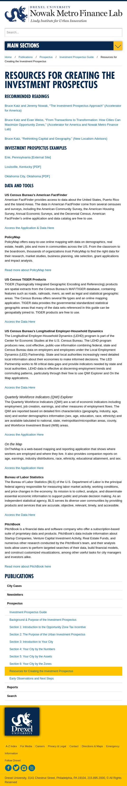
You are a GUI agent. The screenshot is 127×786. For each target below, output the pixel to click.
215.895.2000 (96, 778)
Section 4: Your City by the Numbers (32, 649)
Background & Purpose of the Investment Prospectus (42, 619)
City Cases (14, 586)
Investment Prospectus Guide (76, 57)
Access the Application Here (24, 434)
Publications (26, 57)
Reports (12, 687)
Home (8, 57)
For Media (26, 746)
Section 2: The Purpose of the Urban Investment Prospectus (47, 634)
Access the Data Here (20, 321)
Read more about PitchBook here (28, 566)
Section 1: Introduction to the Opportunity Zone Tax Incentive (47, 627)
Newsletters (15, 594)
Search (12, 696)
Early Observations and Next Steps (31, 678)
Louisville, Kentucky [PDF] (23, 167)
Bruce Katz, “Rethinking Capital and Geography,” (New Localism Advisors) (56, 138)
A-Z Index (11, 746)
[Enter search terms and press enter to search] (63, 32)
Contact (73, 746)
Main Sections (23, 45)
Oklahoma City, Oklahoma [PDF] (27, 176)
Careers (40, 746)
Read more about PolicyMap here (28, 270)
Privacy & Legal (57, 746)
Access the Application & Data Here (29, 228)
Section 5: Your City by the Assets (30, 656)
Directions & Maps (92, 746)
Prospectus (46, 57)
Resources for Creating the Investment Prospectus (41, 671)
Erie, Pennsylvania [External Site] (28, 157)
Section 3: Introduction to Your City (31, 641)
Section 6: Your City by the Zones (30, 663)
